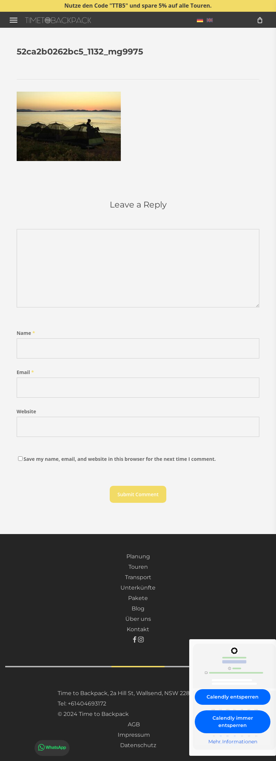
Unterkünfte (138, 587)
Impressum (134, 735)
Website (26, 411)
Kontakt (138, 629)
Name (26, 333)
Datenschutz (138, 745)
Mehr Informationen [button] (232, 742)
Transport (138, 577)
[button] (13, 20)
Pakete (138, 598)
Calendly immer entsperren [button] (232, 721)
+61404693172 (87, 703)
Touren (138, 567)
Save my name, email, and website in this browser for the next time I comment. (120, 459)
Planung (138, 556)
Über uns (138, 619)
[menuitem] (200, 19)
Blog (138, 608)
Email (25, 372)
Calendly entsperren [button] (233, 697)
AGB (134, 724)
